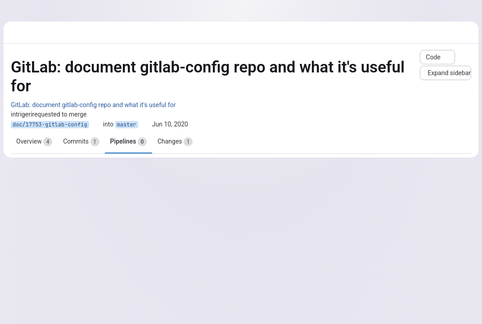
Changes (175, 141)
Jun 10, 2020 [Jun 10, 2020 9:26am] (170, 124)
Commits (81, 141)
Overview (34, 141)
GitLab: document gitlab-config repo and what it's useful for (93, 104)
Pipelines (128, 141)
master (126, 124)
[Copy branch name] (95, 124)
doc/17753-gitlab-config (50, 124)
